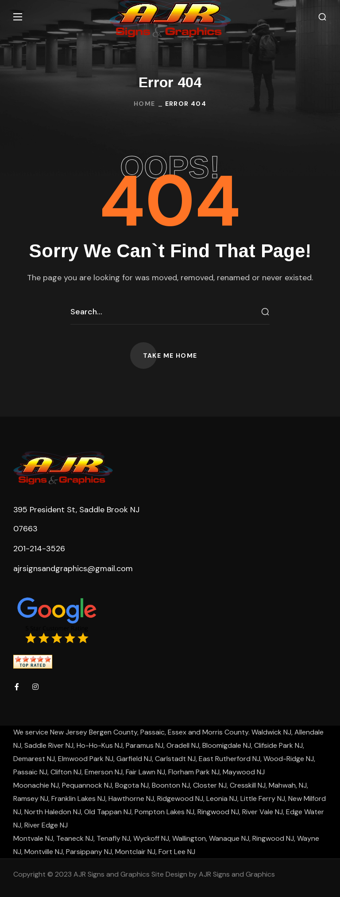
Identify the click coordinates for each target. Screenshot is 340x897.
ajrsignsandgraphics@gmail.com (73, 568)
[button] (322, 17)
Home (144, 104)
